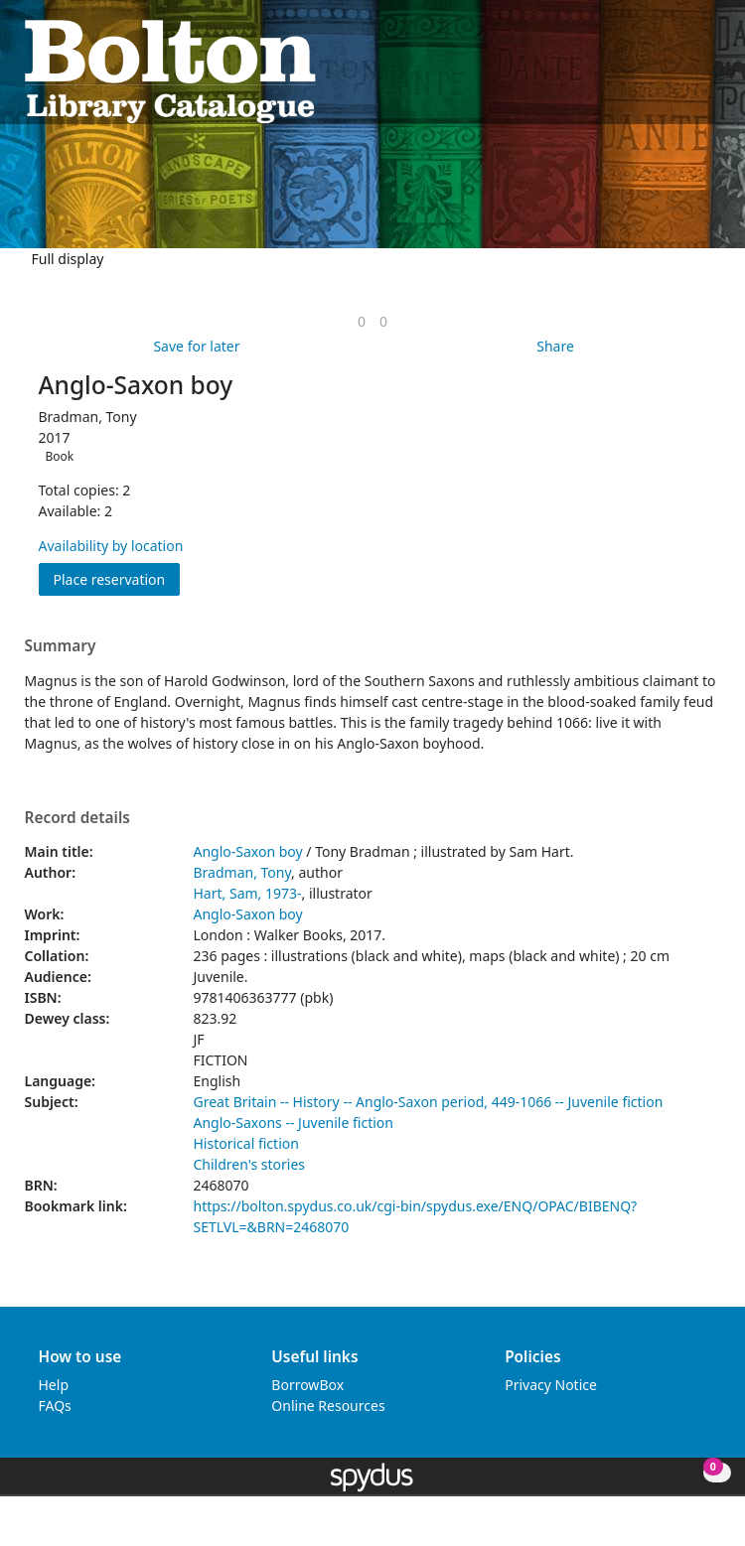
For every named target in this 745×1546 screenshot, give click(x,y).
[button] (686, 70)
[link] (362, 321)
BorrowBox (307, 1384)
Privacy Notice (551, 1384)
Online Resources (327, 1405)
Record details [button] (77, 818)
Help (54, 1384)
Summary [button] (60, 646)
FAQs (55, 1405)
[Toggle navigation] (710, 70)
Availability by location (111, 545)
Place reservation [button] (117, 578)
